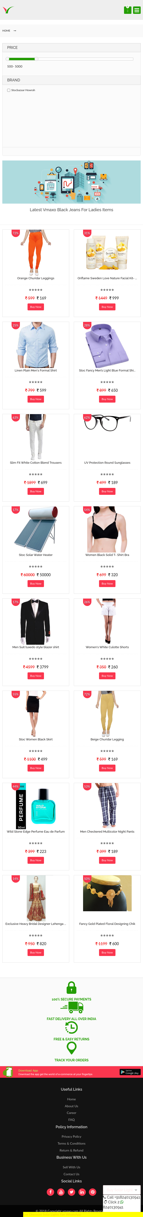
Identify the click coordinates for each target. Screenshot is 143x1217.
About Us (71, 1106)
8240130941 (113, 1207)
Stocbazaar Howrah (21, 90)
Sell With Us (71, 1167)
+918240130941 (127, 1197)
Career (71, 1113)
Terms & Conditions (72, 1143)
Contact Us (71, 1174)
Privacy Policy (71, 1136)
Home (71, 1099)
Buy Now (35, 307)
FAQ (71, 1120)
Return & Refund (72, 1150)
